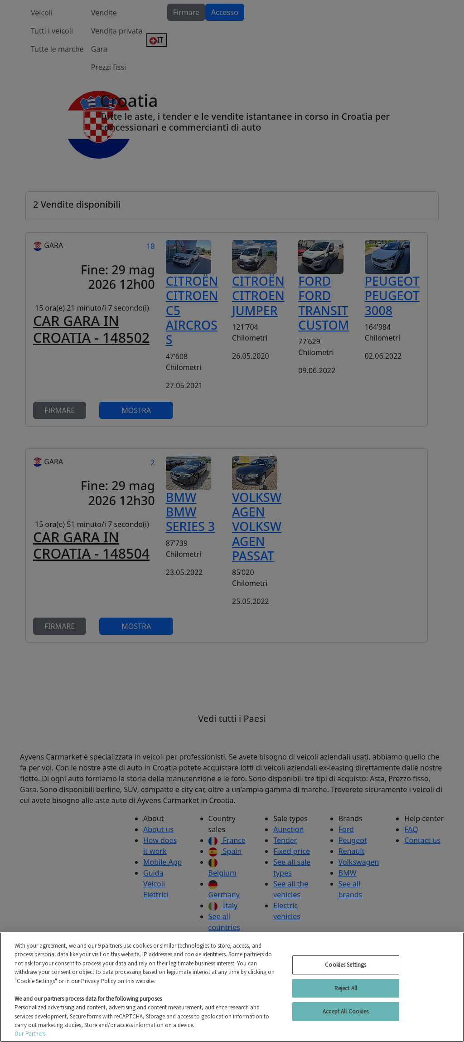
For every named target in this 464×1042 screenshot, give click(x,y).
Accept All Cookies (345, 1011)
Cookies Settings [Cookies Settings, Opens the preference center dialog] (345, 965)
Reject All (345, 988)
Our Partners (30, 1033)
